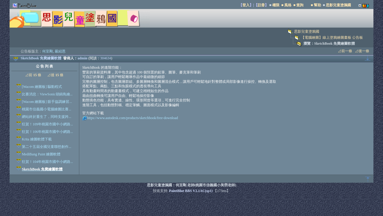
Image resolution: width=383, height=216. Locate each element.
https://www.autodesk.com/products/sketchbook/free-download (132, 118)
